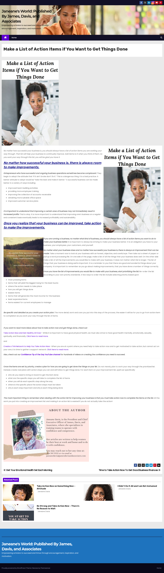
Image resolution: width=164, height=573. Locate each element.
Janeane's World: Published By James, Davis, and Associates (26, 16)
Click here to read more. (37, 336)
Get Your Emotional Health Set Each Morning (28, 470)
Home (14, 38)
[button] (161, 37)
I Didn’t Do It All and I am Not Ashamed (137, 486)
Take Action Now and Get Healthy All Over (22, 333)
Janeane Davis (43, 491)
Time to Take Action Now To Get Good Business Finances (129, 470)
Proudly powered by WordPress (14, 568)
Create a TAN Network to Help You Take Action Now (27, 346)
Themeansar (45, 568)
